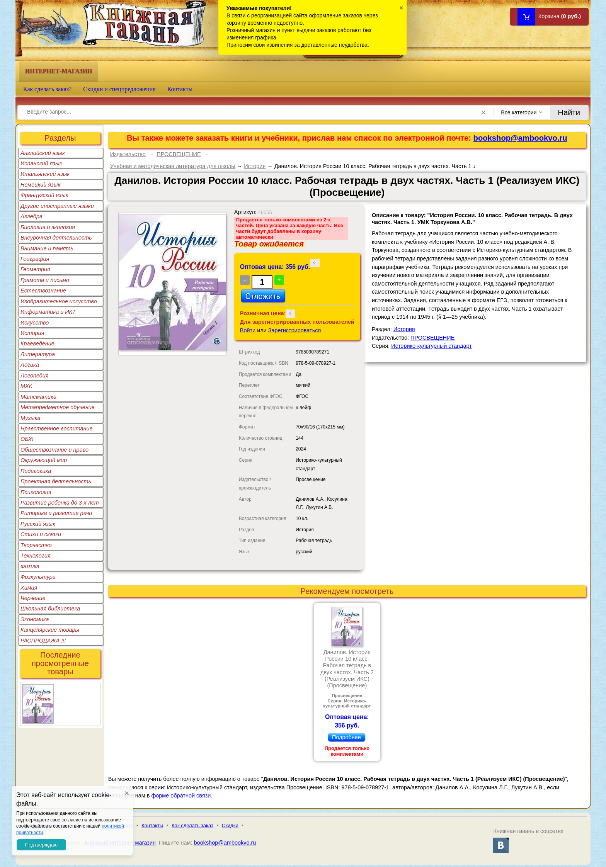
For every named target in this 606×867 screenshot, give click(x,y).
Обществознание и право (54, 450)
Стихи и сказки (40, 534)
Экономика (34, 619)
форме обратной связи (181, 795)
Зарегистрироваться (294, 330)
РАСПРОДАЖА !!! (43, 641)
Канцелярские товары (49, 630)
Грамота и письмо (44, 280)
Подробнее (346, 737)
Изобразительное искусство (58, 301)
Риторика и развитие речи (56, 513)
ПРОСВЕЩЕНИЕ (179, 154)
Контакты (180, 89)
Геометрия (35, 269)
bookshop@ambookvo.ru (520, 138)
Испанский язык (41, 163)
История (32, 333)
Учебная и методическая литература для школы (172, 166)
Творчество (36, 545)
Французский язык (44, 195)
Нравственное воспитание (56, 428)
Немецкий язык (40, 185)
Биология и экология (47, 227)
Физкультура (38, 577)
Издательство (128, 154)
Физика (29, 566)
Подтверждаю (41, 845)
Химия (28, 588)
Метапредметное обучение (57, 407)
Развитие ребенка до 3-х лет (59, 503)
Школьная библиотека (50, 608)
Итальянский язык (45, 174)
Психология (35, 492)
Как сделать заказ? (47, 89)
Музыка (30, 418)
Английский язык (42, 153)
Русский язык (37, 524)
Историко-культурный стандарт (431, 346)
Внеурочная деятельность (56, 238)
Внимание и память (46, 248)
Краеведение (37, 343)
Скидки (230, 825)
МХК (26, 386)
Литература (37, 354)
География (34, 259)
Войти (247, 330)
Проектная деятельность (55, 481)
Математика (38, 397)
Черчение (33, 598)
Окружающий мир (43, 460)
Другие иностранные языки (57, 206)
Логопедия (34, 375)
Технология (35, 555)
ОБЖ (27, 439)
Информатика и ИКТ (48, 312)
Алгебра (31, 216)
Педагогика (35, 471)
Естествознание (43, 290)
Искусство (34, 323)
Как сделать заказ (192, 825)
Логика (29, 365)
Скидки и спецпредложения (119, 89)
